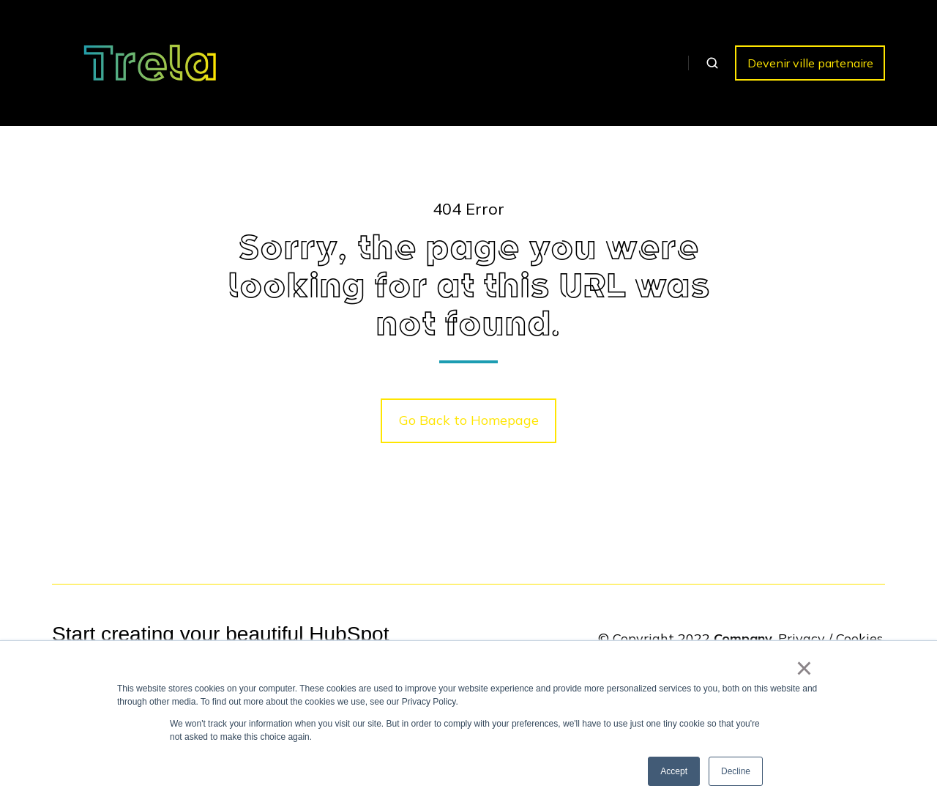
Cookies (859, 638)
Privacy (801, 638)
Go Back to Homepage (469, 420)
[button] (712, 63)
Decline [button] (735, 771)
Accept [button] (673, 771)
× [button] (804, 668)
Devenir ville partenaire (810, 63)
